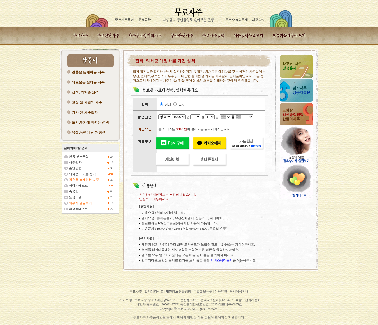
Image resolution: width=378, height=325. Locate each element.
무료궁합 (144, 20)
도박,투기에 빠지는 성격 (90, 122)
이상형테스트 (78, 209)
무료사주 (135, 291)
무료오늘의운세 (237, 20)
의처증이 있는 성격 (82, 174)
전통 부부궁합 (79, 156)
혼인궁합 (75, 168)
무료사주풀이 (124, 20)
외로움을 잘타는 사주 (88, 82)
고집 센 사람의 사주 (87, 102)
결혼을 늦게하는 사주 (88, 72)
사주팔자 (258, 20)
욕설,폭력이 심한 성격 (88, 132)
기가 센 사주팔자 (85, 112)
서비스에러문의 (222, 260)
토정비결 (75, 197)
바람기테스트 (78, 185)
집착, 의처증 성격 (85, 92)
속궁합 (73, 191)
